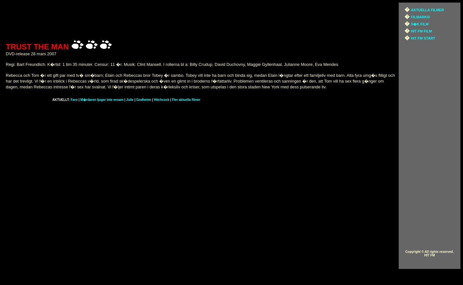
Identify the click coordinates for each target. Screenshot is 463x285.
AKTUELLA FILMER (427, 10)
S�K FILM (420, 24)
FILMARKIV (420, 17)
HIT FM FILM (421, 31)
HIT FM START (423, 38)
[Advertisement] (201, 20)
